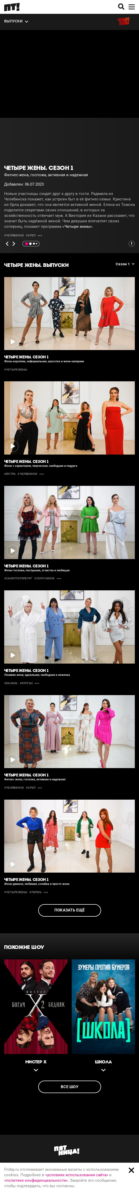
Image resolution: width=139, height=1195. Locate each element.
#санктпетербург (18, 578)
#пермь (35, 892)
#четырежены (15, 369)
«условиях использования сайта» (76, 1175)
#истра (9, 474)
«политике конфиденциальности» (36, 1180)
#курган (26, 683)
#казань (11, 683)
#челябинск (14, 235)
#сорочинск (44, 578)
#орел (31, 235)
